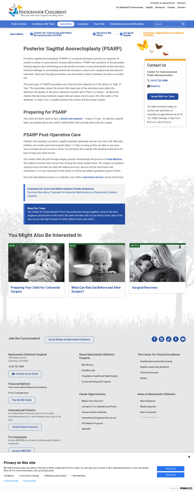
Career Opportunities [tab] (92, 395)
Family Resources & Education (127, 24)
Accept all (170, 468)
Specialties (66, 24)
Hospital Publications (151, 418)
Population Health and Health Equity (100, 375)
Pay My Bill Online (22, 400)
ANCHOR (86, 429)
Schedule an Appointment (162, 3)
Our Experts (146, 423)
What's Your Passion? (92, 401)
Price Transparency (18, 393)
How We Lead (88, 369)
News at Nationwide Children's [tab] (156, 395)
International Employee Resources (99, 418)
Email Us (153, 86)
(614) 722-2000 (16, 366)
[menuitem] (19, 24)
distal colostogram (71, 118)
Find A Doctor (19, 24)
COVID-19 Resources (92, 435)
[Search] (167, 24)
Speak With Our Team (163, 96)
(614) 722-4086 (157, 80)
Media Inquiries (148, 407)
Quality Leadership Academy (154, 366)
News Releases (147, 401)
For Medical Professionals (129, 7)
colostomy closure (93, 177)
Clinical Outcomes (149, 371)
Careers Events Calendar (94, 412)
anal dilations (114, 159)
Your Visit (99, 24)
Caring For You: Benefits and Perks (99, 407)
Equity (143, 382)
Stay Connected (148, 412)
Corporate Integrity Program (96, 380)
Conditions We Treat (43, 24)
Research (160, 7)
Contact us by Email (25, 374)
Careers (181, 7)
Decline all (171, 475)
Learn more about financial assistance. (27, 387)
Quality (149, 7)
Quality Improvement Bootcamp (156, 360)
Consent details (11, 481)
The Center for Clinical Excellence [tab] (159, 354)
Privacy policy (29, 481)
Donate (171, 7)
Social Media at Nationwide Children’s (69, 339)
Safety (143, 377)
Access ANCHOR (21, 450)
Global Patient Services (25, 427)
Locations (83, 24)
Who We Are (88, 363)
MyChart (181, 3)
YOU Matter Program (92, 423)
